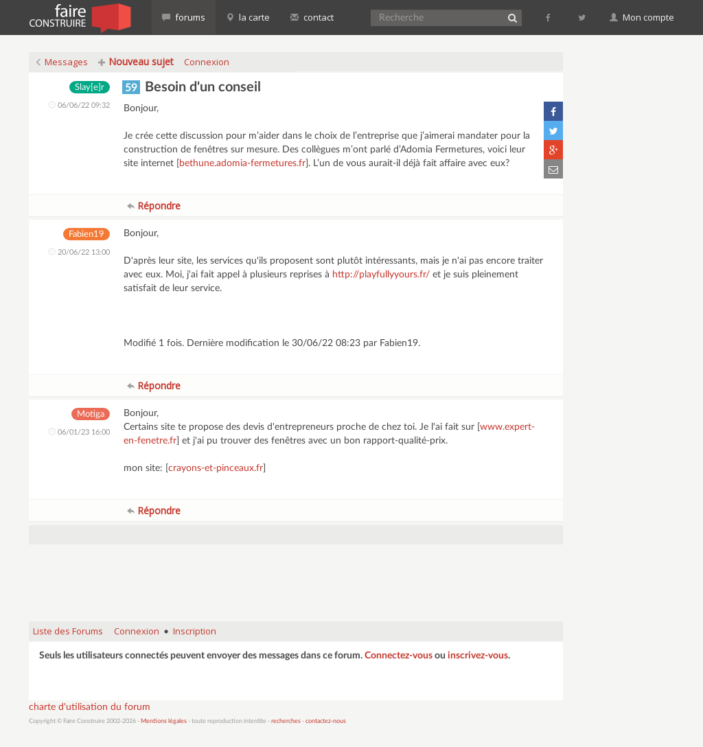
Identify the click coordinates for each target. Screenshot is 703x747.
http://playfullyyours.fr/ (381, 274)
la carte (248, 17)
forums (183, 17)
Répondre (154, 205)
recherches (286, 721)
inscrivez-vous (478, 655)
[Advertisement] (296, 576)
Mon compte (642, 17)
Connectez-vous (399, 655)
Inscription (194, 631)
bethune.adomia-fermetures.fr (242, 163)
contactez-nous (326, 721)
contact (312, 17)
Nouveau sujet (136, 61)
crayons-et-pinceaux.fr (215, 468)
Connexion (206, 62)
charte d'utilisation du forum (89, 707)
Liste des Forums (68, 631)
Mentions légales (164, 721)
